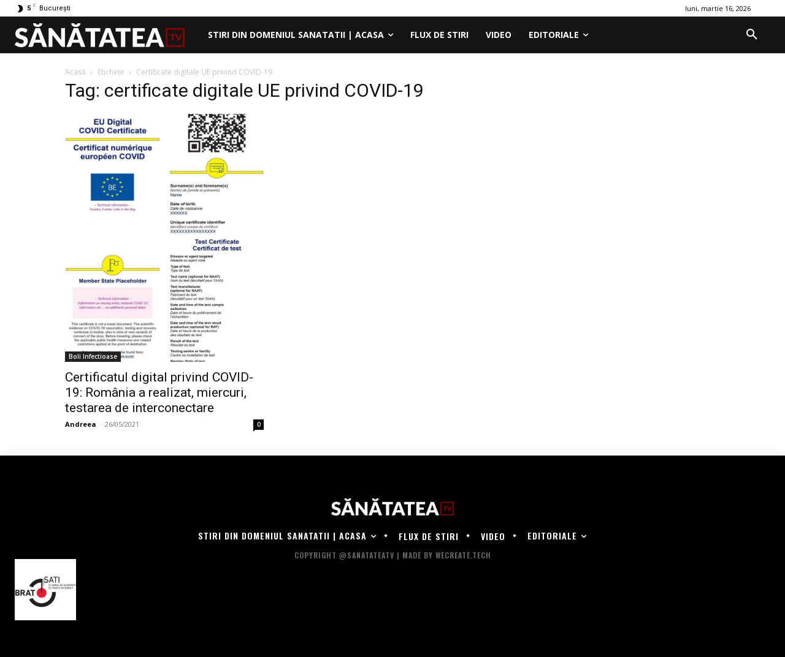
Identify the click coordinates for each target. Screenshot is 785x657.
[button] (751, 35)
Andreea (80, 424)
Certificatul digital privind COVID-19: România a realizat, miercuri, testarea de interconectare (159, 392)
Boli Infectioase (93, 356)
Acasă (75, 72)
